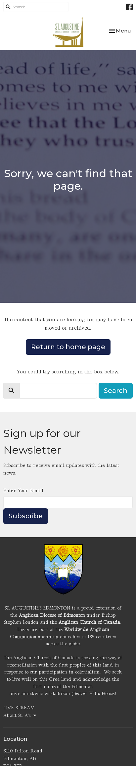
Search (115, 391)
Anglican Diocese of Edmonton (52, 615)
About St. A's (20, 715)
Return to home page (68, 347)
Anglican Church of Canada (89, 622)
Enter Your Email (23, 490)
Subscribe (26, 516)
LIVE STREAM (19, 708)
